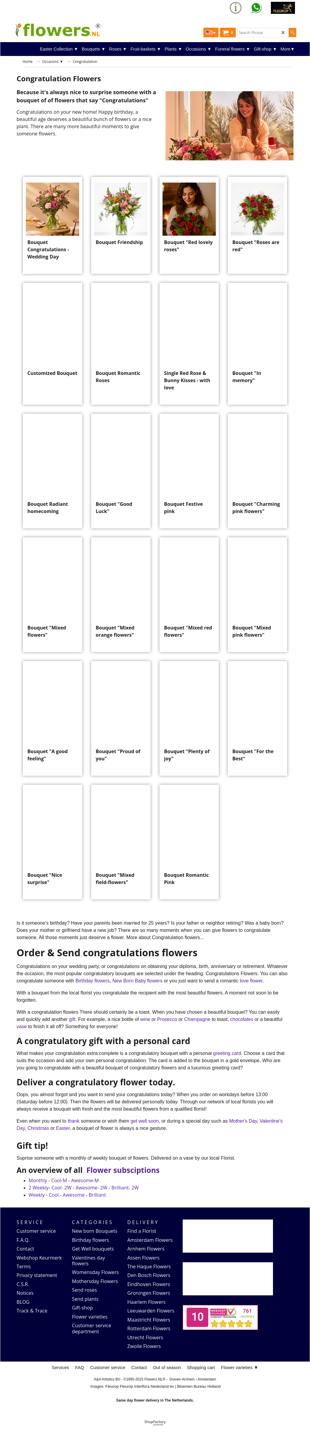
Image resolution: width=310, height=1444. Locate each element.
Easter (63, 1146)
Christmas (38, 1146)
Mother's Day (243, 1138)
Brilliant (97, 1212)
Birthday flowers (93, 998)
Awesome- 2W (91, 1205)
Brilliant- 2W (125, 1205)
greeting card (227, 1071)
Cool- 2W (61, 1205)
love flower (251, 998)
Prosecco (167, 1037)
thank (74, 1138)
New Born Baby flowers (138, 998)
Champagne (198, 1037)
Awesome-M (85, 1198)
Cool (54, 1212)
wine (145, 1037)
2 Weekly (39, 1205)
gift (72, 1037)
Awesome (74, 1212)
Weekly (37, 1212)
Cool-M (59, 1198)
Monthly (38, 1198)
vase (22, 1044)
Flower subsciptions (123, 1188)
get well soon (145, 1138)
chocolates (241, 1037)
